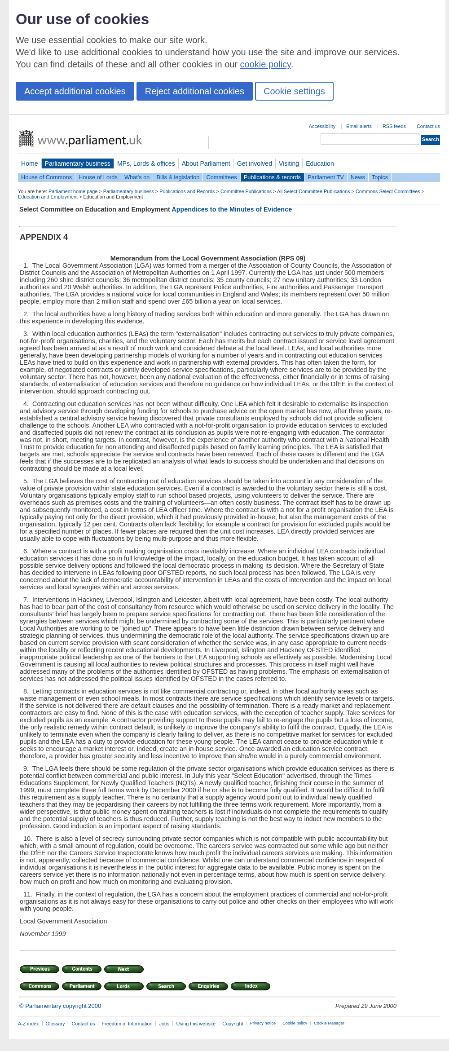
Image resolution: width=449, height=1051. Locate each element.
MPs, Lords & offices (146, 163)
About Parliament (206, 163)
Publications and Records (187, 191)
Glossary (55, 1023)
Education (320, 163)
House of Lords (98, 177)
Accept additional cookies (75, 91)
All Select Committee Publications (313, 191)
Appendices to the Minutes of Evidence (232, 209)
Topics (380, 177)
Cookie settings (294, 91)
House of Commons (46, 177)
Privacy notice (263, 1023)
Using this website (196, 1023)
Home (29, 163)
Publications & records (272, 177)
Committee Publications (246, 191)
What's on (137, 177)
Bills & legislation (177, 177)
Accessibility (322, 126)
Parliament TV (326, 177)
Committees (221, 177)
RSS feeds (394, 126)
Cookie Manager (329, 1023)
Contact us (428, 126)
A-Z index (28, 1023)
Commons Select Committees (388, 191)
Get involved (254, 163)
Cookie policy (294, 1023)
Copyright (232, 1023)
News (358, 177)
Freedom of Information (126, 1023)
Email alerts (359, 126)
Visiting (289, 163)
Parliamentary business (77, 163)
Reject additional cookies (194, 91)
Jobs (164, 1023)
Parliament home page (72, 191)
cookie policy (265, 64)
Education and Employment (48, 196)
